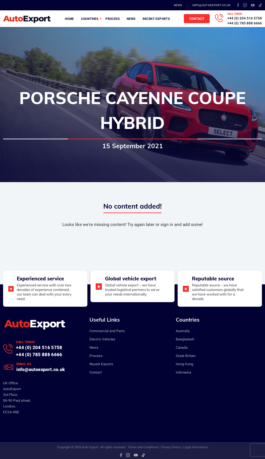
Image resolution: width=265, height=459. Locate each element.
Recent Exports (156, 19)
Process (112, 19)
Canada (182, 347)
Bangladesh (185, 339)
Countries (90, 19)
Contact (196, 18)
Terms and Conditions (143, 447)
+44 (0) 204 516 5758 (244, 18)
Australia (183, 330)
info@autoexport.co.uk (211, 5)
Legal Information (195, 447)
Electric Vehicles (102, 339)
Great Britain (185, 355)
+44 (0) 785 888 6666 (244, 23)
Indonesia (183, 372)
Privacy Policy (171, 447)
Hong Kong (184, 364)
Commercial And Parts (107, 330)
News (178, 5)
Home (69, 19)
